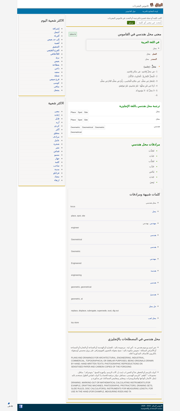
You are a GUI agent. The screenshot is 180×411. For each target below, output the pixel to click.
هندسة (153, 271)
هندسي (153, 235)
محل (154, 211)
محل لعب (152, 318)
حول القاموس (130, 11)
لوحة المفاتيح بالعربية (149, 11)
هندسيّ (153, 294)
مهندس (152, 223)
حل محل (152, 306)
